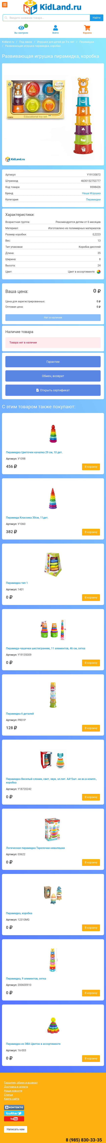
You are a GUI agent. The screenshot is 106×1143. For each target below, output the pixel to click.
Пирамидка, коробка (19, 913)
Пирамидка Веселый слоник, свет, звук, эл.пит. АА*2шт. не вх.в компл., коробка (51, 780)
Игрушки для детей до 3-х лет (55, 41)
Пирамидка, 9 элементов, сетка (26, 978)
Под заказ (25, 41)
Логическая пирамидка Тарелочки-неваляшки (35, 848)
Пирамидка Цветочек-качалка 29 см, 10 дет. (34, 452)
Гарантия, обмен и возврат (21, 1082)
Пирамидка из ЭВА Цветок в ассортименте (33, 1043)
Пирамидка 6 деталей (20, 713)
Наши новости (13, 1090)
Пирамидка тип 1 (17, 583)
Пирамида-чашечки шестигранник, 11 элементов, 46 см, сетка (45, 648)
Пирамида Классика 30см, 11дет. (27, 517)
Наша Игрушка (91, 193)
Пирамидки (86, 41)
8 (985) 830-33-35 (84, 1139)
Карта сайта (11, 1098)
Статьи (8, 1094)
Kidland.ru (8, 41)
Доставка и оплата (16, 1086)
